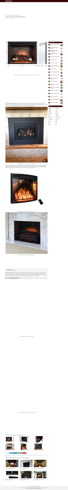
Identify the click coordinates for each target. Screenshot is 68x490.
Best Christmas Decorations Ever (54, 90)
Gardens (49, 116)
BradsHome (9, 1)
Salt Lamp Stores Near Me (54, 81)
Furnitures (57, 114)
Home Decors (57, 116)
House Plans (50, 119)
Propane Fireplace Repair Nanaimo (24, 479)
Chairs (56, 111)
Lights (56, 121)
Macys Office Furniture (53, 59)
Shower (49, 124)
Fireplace (7, 18)
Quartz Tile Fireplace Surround (24, 468)
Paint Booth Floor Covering (54, 96)
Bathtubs (57, 108)
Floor (49, 114)
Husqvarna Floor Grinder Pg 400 (54, 56)
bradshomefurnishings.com (9, 272)
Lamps (49, 121)
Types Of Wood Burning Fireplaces (10, 468)
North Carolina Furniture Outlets (54, 99)
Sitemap (29, 486)
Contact (39, 486)
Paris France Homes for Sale (54, 62)
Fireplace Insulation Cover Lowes (38, 479)
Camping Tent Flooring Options (54, 93)
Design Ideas (50, 113)
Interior (57, 119)
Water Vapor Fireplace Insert (9, 479)
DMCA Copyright (36, 486)
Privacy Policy (32, 486)
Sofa (56, 124)
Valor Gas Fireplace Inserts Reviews (39, 468)
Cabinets (49, 111)
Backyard (49, 108)
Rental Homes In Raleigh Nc (54, 102)
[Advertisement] (31, 9)
